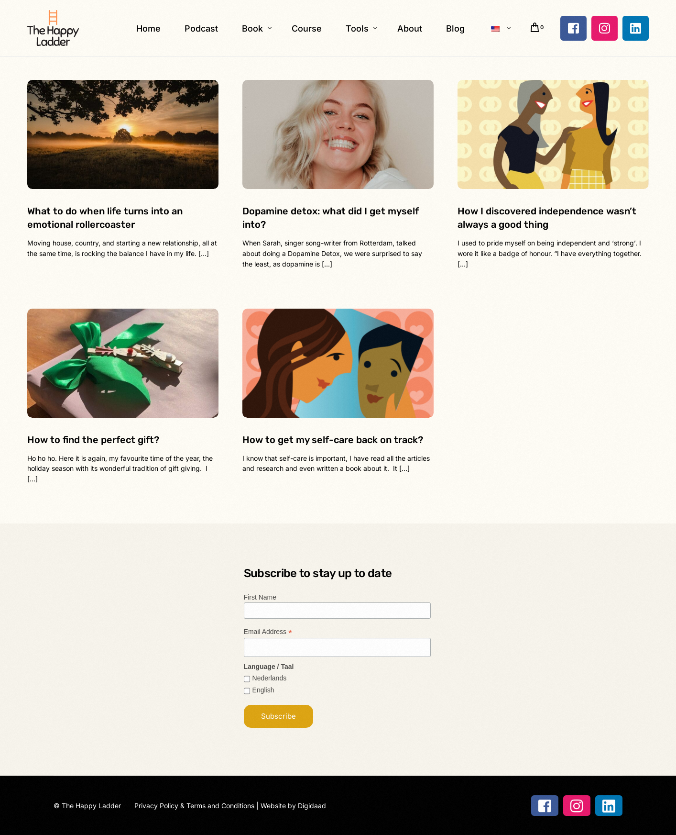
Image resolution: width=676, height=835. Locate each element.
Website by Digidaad (293, 806)
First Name (260, 597)
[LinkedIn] (635, 28)
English (263, 690)
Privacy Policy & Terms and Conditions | (197, 806)
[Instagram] (604, 28)
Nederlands (269, 678)
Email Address (268, 631)
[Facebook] (573, 28)
